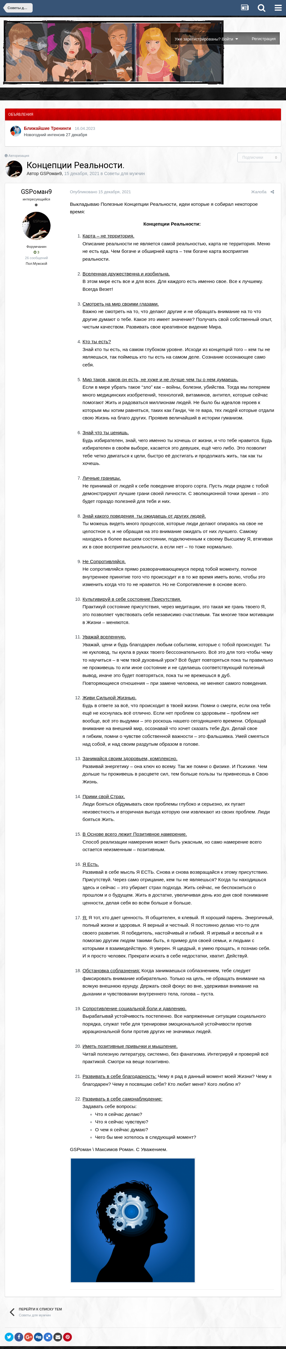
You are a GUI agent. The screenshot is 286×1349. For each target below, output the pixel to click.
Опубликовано (98, 191)
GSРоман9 (51, 173)
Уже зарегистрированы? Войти (206, 39)
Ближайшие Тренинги (47, 128)
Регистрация (264, 38)
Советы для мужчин (124, 173)
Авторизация (18, 155)
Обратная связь (143, 1332)
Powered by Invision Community (143, 1340)
